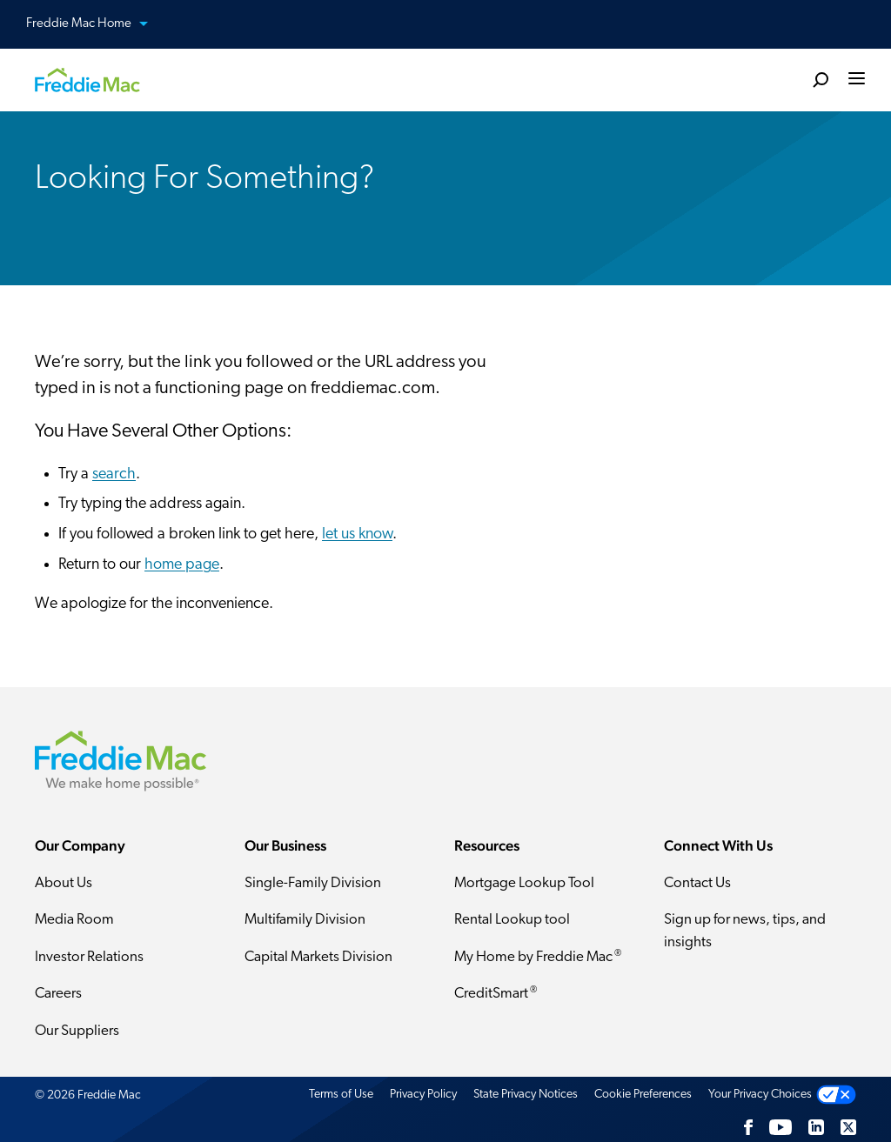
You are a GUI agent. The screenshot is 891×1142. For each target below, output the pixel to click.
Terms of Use (341, 1094)
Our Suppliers (77, 1031)
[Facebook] (748, 1128)
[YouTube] (780, 1128)
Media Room (74, 919)
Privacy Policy (423, 1094)
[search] (820, 79)
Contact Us (697, 883)
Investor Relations (89, 957)
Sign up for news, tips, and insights (745, 931)
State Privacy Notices (525, 1094)
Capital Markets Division (318, 957)
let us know (357, 534)
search (114, 474)
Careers (58, 993)
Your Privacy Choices (760, 1094)
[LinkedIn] (816, 1128)
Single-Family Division (313, 883)
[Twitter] (848, 1128)
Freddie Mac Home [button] (97, 25)
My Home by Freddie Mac (537, 957)
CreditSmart (495, 993)
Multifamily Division (305, 919)
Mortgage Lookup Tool (524, 883)
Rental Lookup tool (512, 919)
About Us (63, 883)
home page (181, 565)
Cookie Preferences (643, 1094)
